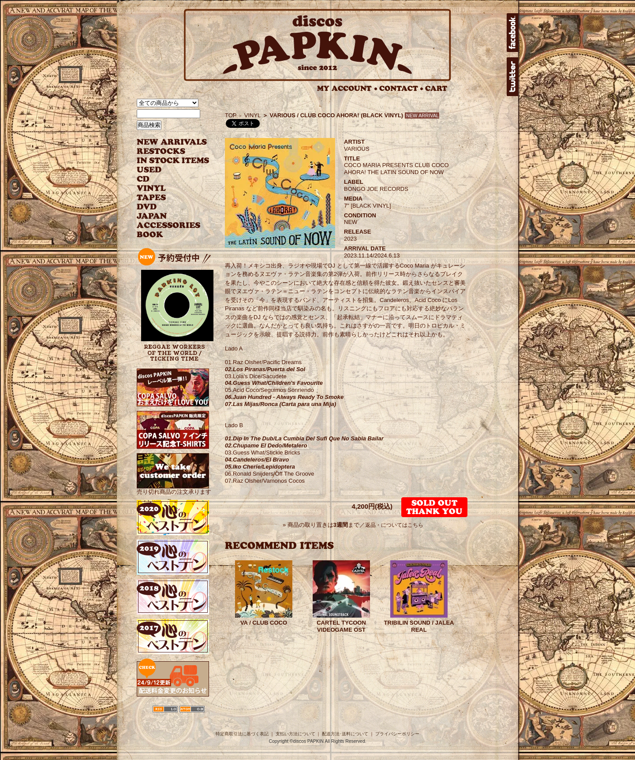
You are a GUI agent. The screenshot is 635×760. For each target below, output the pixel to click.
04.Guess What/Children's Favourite (274, 383)
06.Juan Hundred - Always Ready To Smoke (284, 397)
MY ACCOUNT (347, 88)
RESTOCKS (166, 151)
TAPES (151, 197)
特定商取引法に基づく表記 (242, 733)
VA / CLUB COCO (263, 622)
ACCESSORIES (169, 225)
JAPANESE (166, 216)
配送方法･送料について (345, 733)
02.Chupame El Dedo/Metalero (266, 445)
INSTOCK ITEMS (173, 160)
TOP (231, 115)
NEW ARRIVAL (172, 142)
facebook (512, 32)
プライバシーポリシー (397, 733)
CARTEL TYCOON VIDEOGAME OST (341, 626)
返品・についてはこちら (394, 525)
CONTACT (401, 88)
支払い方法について (295, 733)
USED (166, 170)
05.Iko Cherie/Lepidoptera (260, 466)
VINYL (152, 188)
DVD (147, 207)
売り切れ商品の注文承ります (174, 488)
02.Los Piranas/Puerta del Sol (265, 369)
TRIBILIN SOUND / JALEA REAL (419, 626)
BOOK (150, 234)
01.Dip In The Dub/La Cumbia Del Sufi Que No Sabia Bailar (304, 438)
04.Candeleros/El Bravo (257, 459)
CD (143, 179)
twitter (512, 76)
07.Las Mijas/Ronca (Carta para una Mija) (280, 404)
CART (436, 88)
